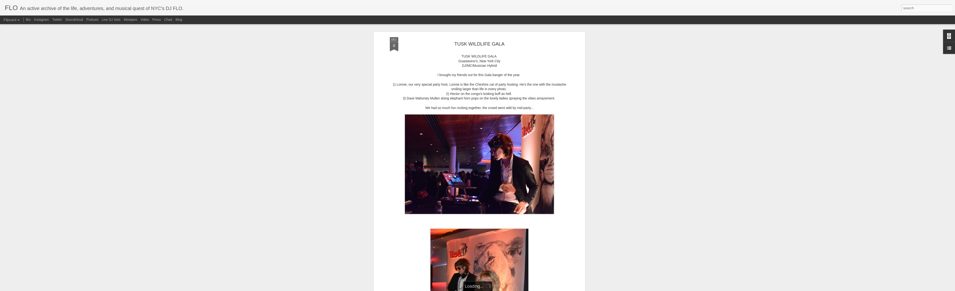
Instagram (41, 19)
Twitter (57, 19)
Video (144, 19)
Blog (178, 19)
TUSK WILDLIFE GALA (479, 44)
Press (156, 19)
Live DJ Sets (111, 19)
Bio (28, 19)
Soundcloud (74, 19)
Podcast (92, 19)
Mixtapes (130, 19)
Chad (168, 19)
